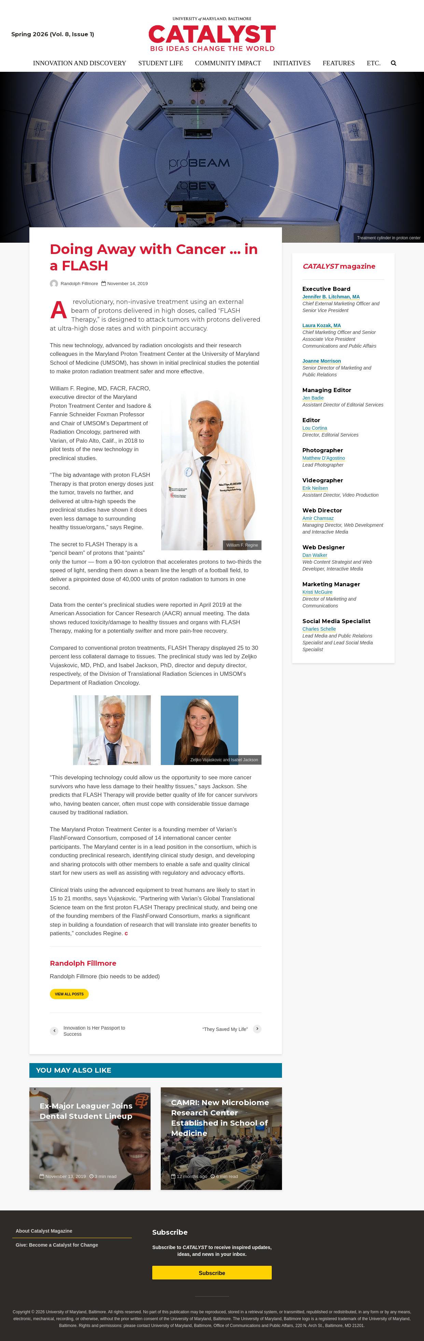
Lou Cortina (314, 428)
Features (339, 63)
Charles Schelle (319, 629)
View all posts (69, 994)
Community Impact (228, 63)
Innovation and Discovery (79, 63)
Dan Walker (314, 555)
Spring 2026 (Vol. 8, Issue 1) (52, 34)
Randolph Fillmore (74, 283)
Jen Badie (313, 398)
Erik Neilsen (315, 488)
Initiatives (292, 63)
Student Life (160, 63)
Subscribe (212, 1273)
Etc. (374, 63)
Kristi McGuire (317, 592)
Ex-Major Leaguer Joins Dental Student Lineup (86, 1111)
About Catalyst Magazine (44, 1231)
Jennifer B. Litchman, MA (331, 296)
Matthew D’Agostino (323, 458)
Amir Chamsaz (318, 518)
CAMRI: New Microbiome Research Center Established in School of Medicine (220, 1118)
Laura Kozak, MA (321, 325)
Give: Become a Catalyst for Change (57, 1245)
